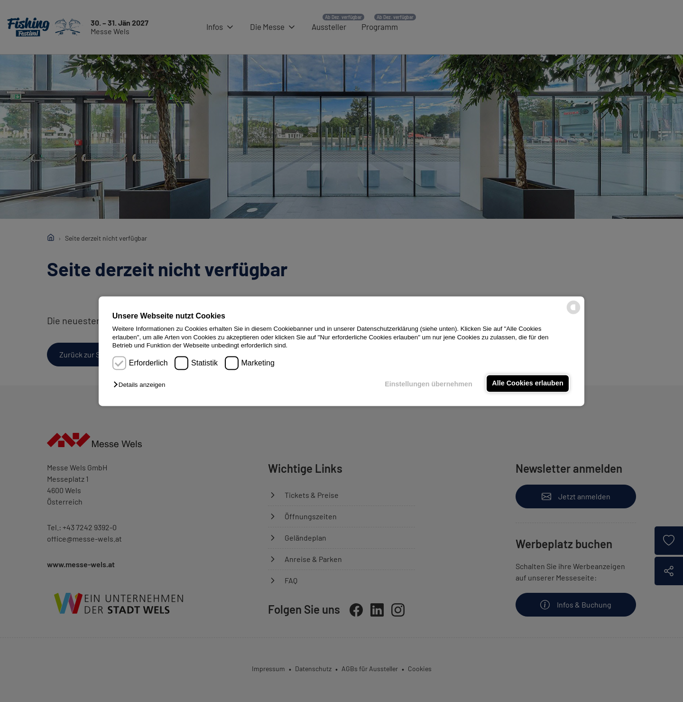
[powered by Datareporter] (573, 313)
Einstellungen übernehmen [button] (428, 384)
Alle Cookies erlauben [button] (527, 383)
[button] (141, 385)
